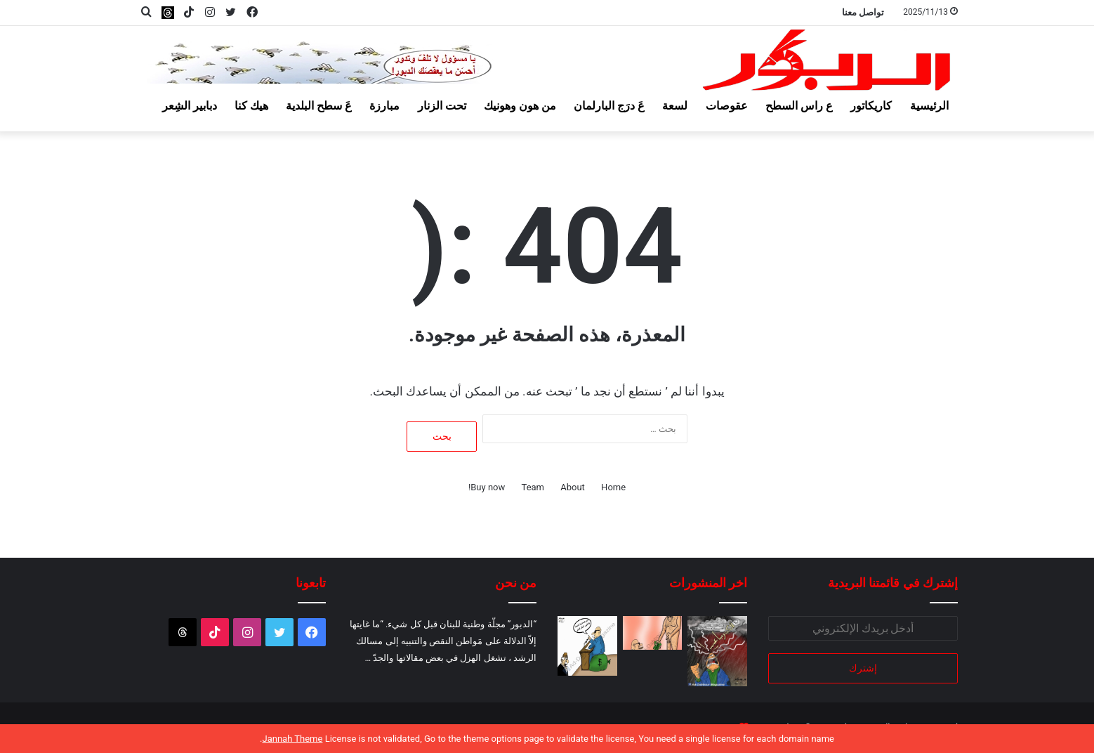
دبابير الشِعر (189, 105)
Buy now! (486, 487)
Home (613, 487)
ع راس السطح (799, 105)
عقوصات (727, 105)
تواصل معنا (863, 12)
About (572, 487)
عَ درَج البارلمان (609, 105)
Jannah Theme (292, 738)
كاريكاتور (871, 105)
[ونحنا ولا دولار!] (653, 633)
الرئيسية (929, 105)
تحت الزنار (442, 105)
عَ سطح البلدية (319, 105)
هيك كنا (251, 105)
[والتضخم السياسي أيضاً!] (587, 646)
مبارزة (384, 105)
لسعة (674, 105)
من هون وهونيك (520, 105)
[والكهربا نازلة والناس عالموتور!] (717, 651)
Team (533, 487)
